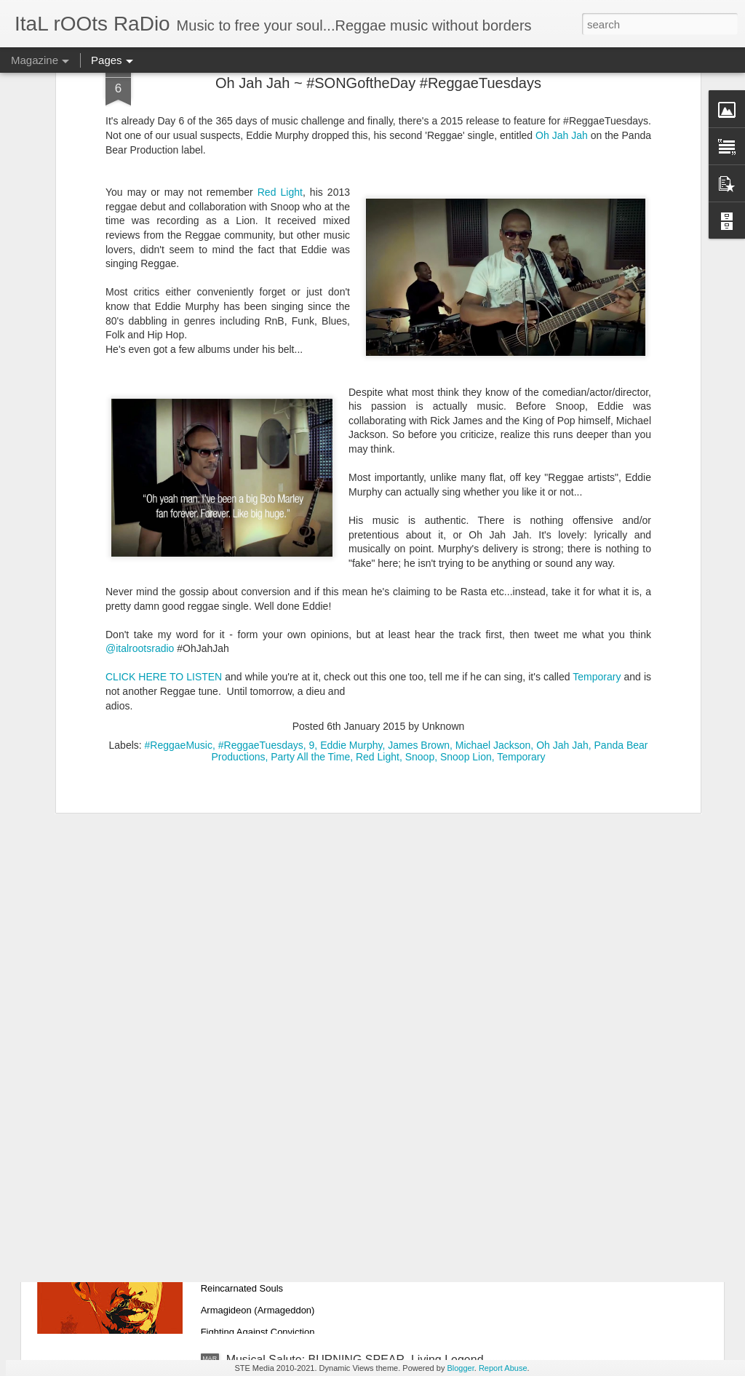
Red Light (377, 599)
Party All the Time (310, 599)
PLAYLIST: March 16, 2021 (296, 1029)
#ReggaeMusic (178, 587)
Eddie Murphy (351, 587)
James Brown (419, 587)
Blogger (460, 1368)
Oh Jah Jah (562, 587)
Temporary (597, 519)
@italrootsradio (139, 490)
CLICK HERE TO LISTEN (163, 519)
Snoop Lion (466, 599)
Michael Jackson (493, 587)
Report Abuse (503, 1368)
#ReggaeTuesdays (260, 587)
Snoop (419, 599)
